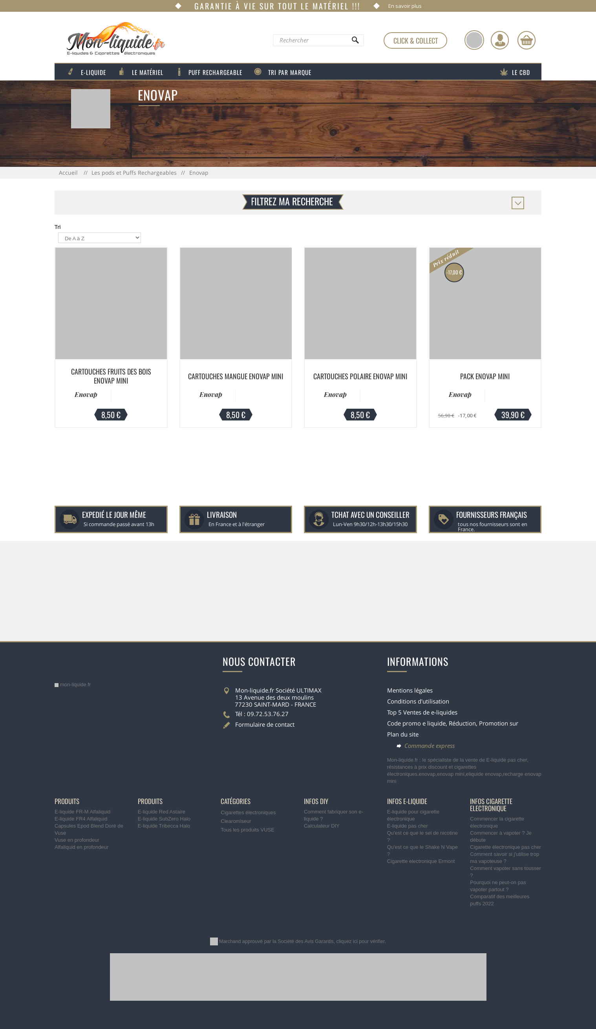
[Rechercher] (355, 42)
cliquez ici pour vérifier (360, 941)
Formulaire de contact (264, 724)
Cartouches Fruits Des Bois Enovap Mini (111, 376)
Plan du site (403, 734)
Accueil (69, 172)
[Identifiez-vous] (500, 40)
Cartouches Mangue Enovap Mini (235, 376)
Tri (57, 226)
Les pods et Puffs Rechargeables (134, 172)
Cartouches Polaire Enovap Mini (360, 376)
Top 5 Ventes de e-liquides (422, 712)
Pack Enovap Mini (485, 376)
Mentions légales (410, 690)
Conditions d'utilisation (418, 701)
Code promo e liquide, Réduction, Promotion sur (452, 723)
